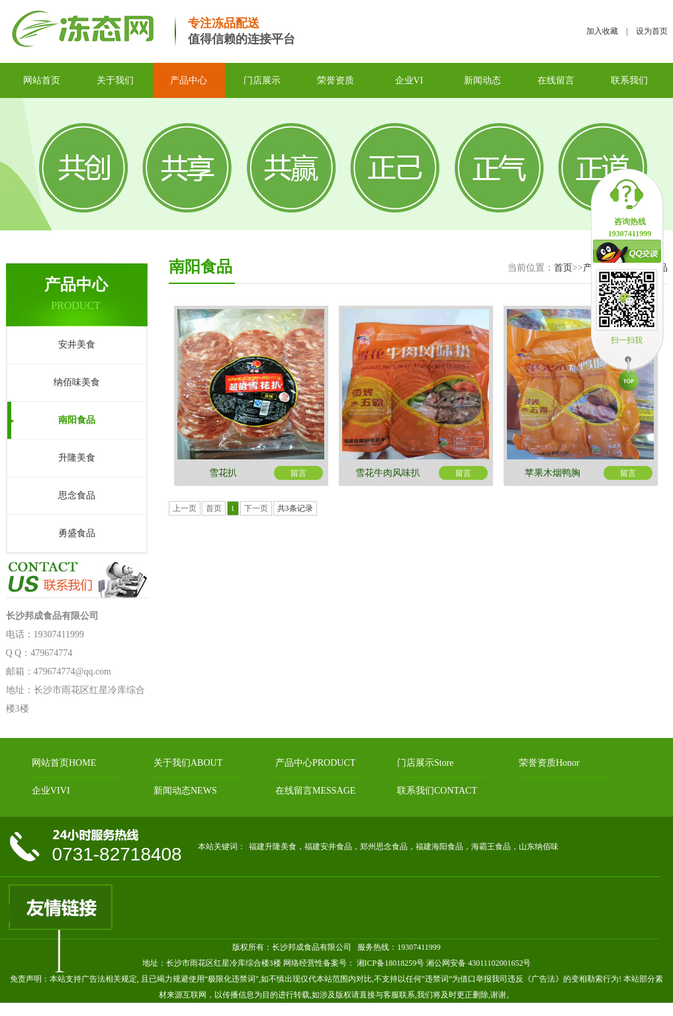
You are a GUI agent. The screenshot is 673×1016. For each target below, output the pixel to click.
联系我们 (629, 80)
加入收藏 (602, 31)
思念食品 (76, 495)
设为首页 (652, 31)
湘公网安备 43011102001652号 (478, 963)
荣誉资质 (335, 80)
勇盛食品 (76, 533)
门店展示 (262, 80)
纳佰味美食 (77, 382)
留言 (298, 473)
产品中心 (188, 80)
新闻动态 (482, 80)
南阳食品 (76, 420)
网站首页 (41, 80)
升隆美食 (76, 458)
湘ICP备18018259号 (390, 963)
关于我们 (115, 80)
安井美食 (76, 344)
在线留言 (555, 80)
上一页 (185, 508)
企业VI (409, 80)
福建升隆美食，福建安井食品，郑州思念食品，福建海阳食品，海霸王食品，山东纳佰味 (404, 846)
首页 (563, 268)
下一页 (256, 508)
